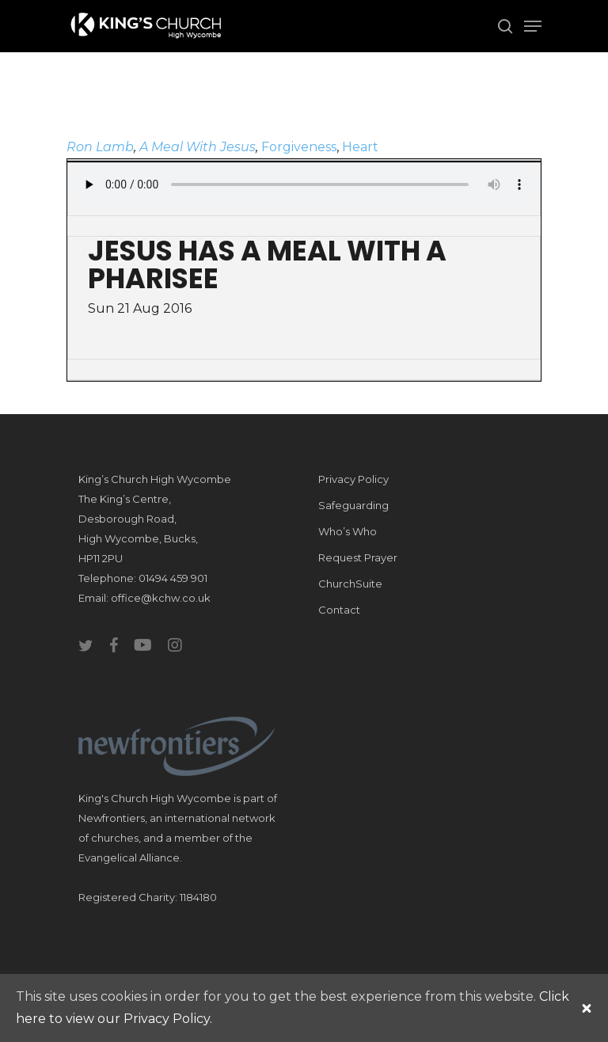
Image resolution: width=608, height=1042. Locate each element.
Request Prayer (357, 557)
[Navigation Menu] (533, 26)
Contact (339, 609)
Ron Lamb (100, 146)
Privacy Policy (353, 479)
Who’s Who (347, 531)
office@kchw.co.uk (161, 597)
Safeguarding (353, 505)
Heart (360, 146)
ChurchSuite (350, 583)
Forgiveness (298, 146)
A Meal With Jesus (197, 146)
